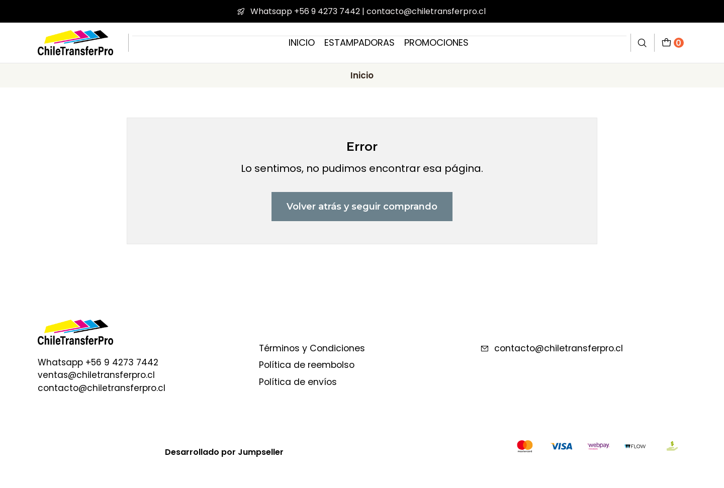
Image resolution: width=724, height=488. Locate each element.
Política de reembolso (306, 365)
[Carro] (673, 42)
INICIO (302, 42)
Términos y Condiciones (312, 348)
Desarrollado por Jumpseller (224, 452)
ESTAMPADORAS (359, 42)
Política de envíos (298, 382)
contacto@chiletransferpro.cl (551, 348)
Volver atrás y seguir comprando (362, 206)
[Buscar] (643, 42)
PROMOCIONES (436, 42)
